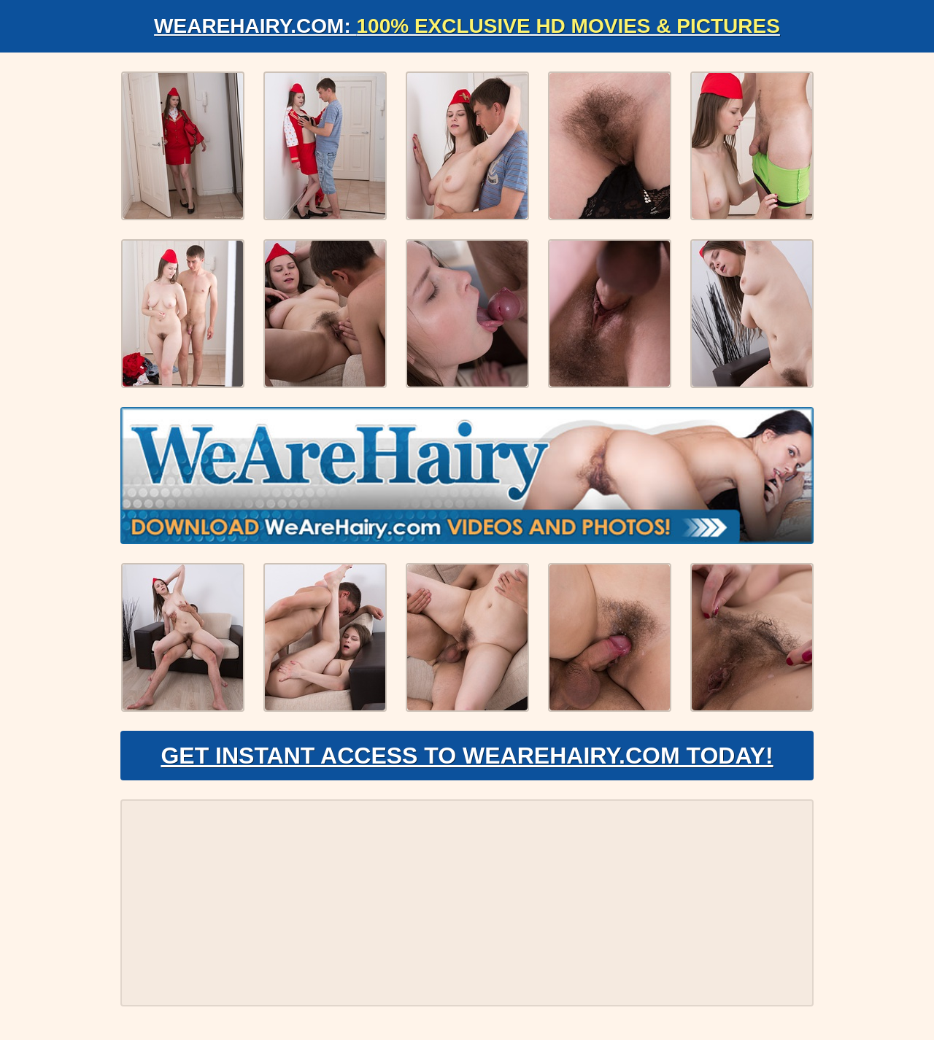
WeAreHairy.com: (467, 26)
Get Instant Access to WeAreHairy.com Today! (467, 755)
